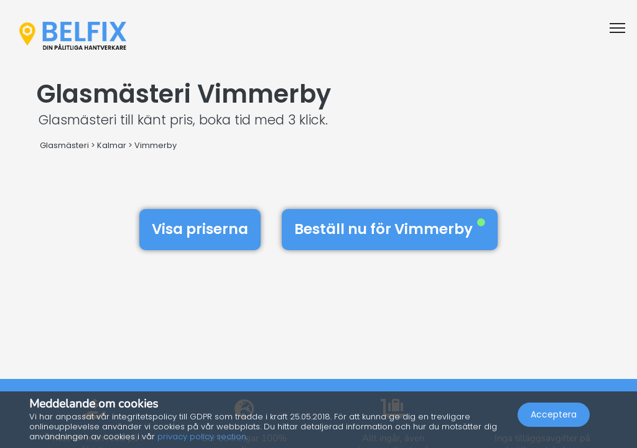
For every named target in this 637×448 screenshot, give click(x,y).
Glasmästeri (64, 145)
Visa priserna (200, 229)
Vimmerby (155, 145)
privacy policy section (201, 436)
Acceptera (554, 414)
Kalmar (111, 145)
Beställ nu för (389, 229)
